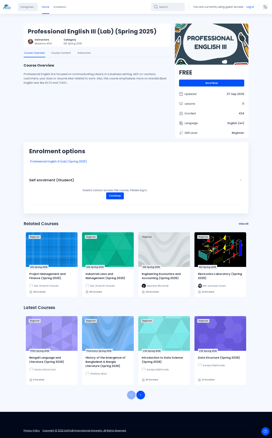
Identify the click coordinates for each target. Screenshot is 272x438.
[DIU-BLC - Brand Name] (7, 7)
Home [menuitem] (45, 7)
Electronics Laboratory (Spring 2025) (220, 276)
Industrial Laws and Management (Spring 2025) (105, 276)
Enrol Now (212, 83)
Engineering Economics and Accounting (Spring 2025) (161, 276)
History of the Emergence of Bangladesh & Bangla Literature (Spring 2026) (105, 362)
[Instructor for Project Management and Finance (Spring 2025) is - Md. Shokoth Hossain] (44, 286)
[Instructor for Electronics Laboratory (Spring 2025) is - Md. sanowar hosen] (212, 286)
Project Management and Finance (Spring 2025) (47, 276)
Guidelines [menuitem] (59, 7)
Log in (250, 7)
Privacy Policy (32, 430)
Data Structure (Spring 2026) (219, 358)
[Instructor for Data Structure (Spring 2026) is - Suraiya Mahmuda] (211, 365)
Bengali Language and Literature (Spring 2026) (46, 360)
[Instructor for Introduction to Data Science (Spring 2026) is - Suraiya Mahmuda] (155, 369)
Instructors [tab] (84, 53)
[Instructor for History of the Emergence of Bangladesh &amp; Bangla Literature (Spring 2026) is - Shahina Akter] (96, 374)
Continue (115, 195)
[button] (241, 180)
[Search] (170, 7)
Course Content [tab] (61, 53)
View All (243, 223)
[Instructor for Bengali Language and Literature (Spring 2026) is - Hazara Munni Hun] (42, 369)
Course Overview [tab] (34, 53)
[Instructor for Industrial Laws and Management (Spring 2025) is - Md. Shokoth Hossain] (100, 286)
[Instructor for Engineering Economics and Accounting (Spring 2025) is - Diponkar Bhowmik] (155, 286)
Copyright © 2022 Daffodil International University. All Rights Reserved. (84, 430)
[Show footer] (265, 431)
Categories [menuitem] (26, 7)
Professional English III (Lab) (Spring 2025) (58, 161)
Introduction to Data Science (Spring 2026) (162, 360)
